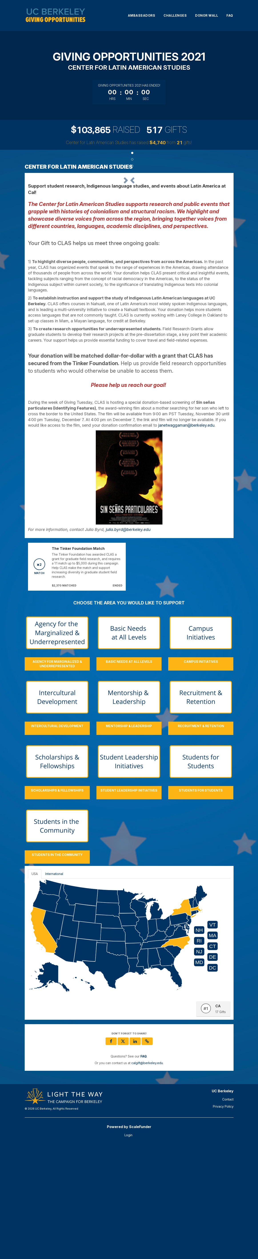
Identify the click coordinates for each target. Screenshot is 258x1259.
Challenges (175, 15)
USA (35, 987)
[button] (43, 233)
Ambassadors (141, 15)
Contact (228, 1213)
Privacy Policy (223, 1220)
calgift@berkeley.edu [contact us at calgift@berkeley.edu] (147, 1176)
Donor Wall (206, 15)
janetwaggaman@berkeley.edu (186, 538)
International (54, 987)
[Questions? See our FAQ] (143, 1170)
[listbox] (129, 233)
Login (128, 1249)
